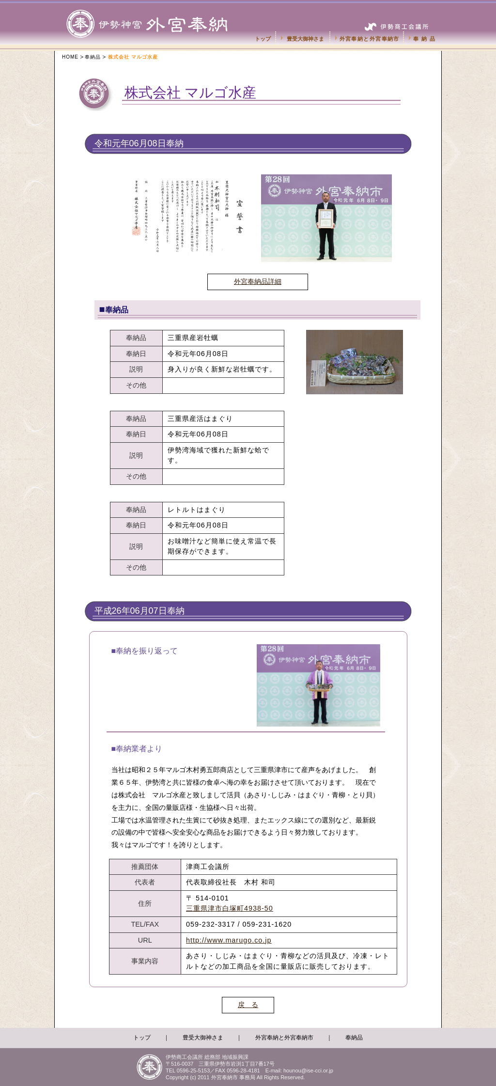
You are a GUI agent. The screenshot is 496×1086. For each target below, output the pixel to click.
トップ (263, 39)
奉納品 (425, 39)
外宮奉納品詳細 (257, 281)
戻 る (248, 1004)
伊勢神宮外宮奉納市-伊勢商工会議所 (157, 14)
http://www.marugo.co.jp (229, 940)
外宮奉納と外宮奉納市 (370, 39)
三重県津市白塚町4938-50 (229, 908)
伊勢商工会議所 (398, 22)
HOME (70, 57)
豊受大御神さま (305, 39)
